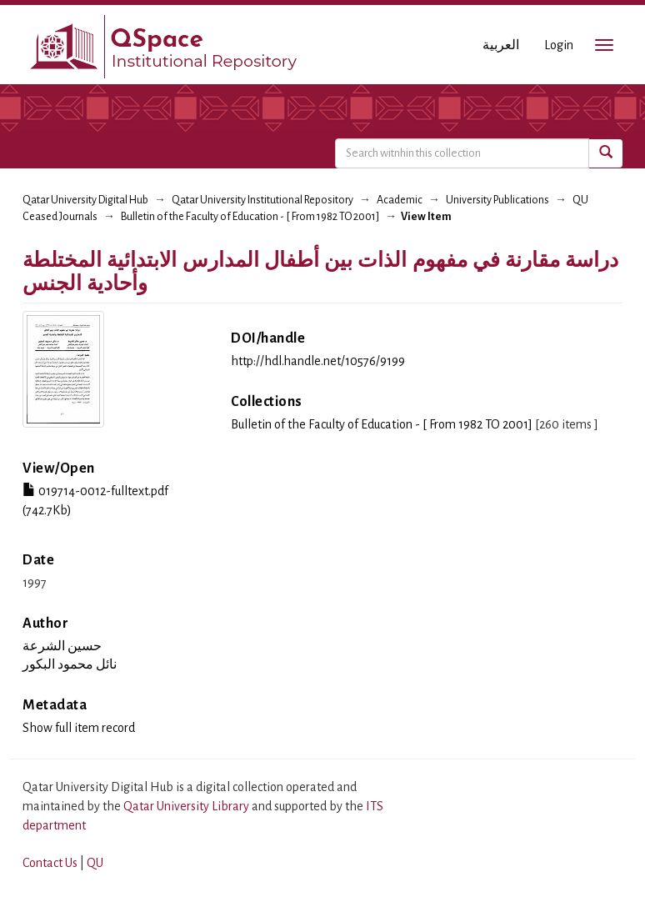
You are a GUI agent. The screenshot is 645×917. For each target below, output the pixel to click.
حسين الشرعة (62, 646)
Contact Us (50, 862)
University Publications (497, 200)
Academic (399, 200)
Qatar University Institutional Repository (262, 200)
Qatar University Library (187, 806)
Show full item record (78, 727)
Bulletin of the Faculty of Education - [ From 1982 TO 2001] (250, 217)
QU (95, 862)
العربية (500, 45)
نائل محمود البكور (69, 664)
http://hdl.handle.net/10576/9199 (318, 361)
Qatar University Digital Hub (85, 200)
